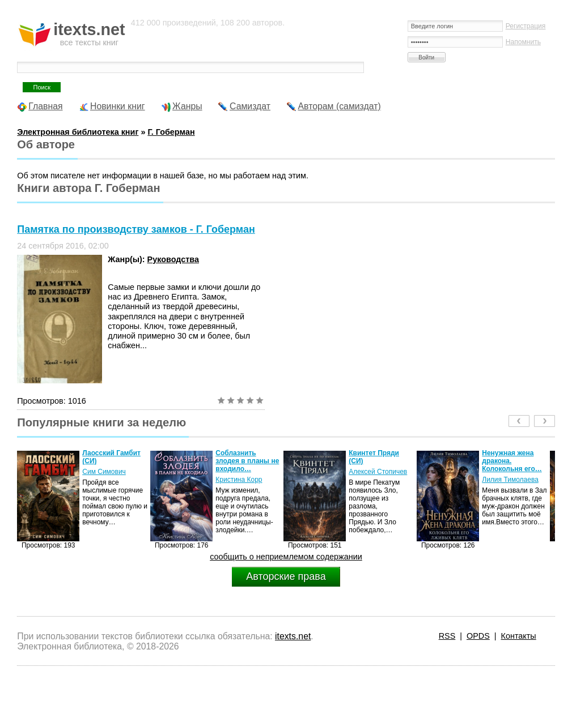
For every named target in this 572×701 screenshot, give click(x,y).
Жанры (187, 106)
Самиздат (250, 106)
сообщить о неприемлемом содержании (286, 556)
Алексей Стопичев (378, 472)
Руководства (173, 259)
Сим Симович (104, 472)
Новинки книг (117, 106)
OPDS (478, 635)
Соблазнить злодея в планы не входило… (247, 461)
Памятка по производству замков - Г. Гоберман (136, 229)
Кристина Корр (238, 480)
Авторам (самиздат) (339, 106)
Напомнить (523, 42)
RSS (447, 635)
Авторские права (285, 576)
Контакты (518, 635)
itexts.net (293, 636)
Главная (45, 106)
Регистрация (526, 26)
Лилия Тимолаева (510, 480)
